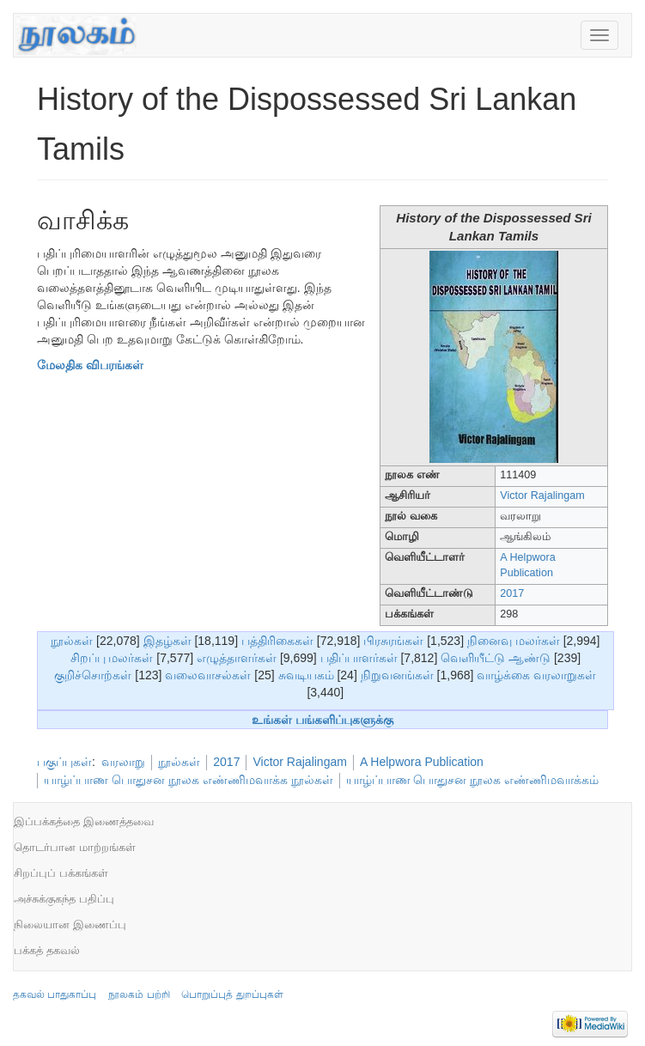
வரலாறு (123, 762)
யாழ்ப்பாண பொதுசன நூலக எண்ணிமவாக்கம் (472, 780)
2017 (512, 593)
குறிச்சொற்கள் (92, 675)
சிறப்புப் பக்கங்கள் (61, 873)
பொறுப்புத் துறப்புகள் (232, 994)
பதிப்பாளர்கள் (359, 658)
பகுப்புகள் (64, 762)
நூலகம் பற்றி (138, 994)
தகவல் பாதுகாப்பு (54, 994)
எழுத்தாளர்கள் (237, 658)
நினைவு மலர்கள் (513, 641)
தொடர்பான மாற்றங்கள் (75, 847)
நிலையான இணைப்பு (70, 924)
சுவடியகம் (306, 675)
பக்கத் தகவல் (47, 950)
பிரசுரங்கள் (393, 641)
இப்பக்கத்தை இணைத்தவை (84, 821)
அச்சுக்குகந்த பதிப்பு (64, 898)
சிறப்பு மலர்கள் (112, 658)
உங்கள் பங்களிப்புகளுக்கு (322, 720)
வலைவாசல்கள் (208, 675)
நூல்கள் (72, 641)
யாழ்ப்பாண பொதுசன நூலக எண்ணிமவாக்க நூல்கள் (188, 780)
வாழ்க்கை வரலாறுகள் (536, 675)
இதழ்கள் (167, 641)
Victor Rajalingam (542, 496)
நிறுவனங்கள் (397, 675)
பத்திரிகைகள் (277, 641)
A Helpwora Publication (422, 762)
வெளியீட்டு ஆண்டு (496, 658)
